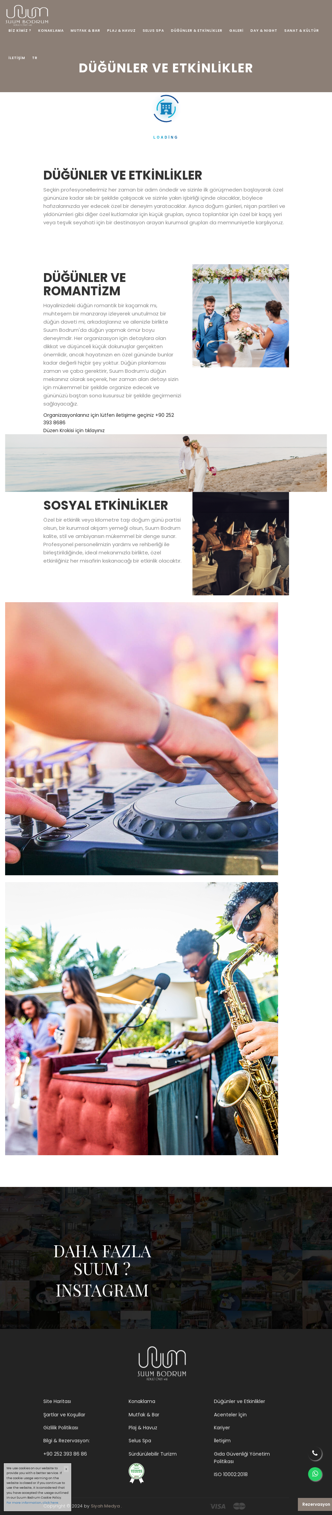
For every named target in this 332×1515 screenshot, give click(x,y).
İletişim (222, 1440)
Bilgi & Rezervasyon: (66, 1440)
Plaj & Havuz (143, 1427)
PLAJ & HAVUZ (121, 30)
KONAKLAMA (51, 30)
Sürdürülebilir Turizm (153, 1453)
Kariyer (222, 1427)
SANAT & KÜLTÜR (301, 30)
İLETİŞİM (17, 57)
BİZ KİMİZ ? (20, 30)
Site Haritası (57, 1401)
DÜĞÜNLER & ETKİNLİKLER (196, 30)
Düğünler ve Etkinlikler (239, 1401)
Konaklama (142, 1401)
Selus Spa (140, 1440)
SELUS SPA (153, 30)
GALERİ (236, 30)
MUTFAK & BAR (85, 30)
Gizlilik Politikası (60, 1427)
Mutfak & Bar (144, 1414)
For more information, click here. (32, 1503)
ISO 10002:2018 (231, 1474)
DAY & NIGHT (263, 30)
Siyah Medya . (106, 1506)
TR (35, 57)
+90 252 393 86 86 (65, 1453)
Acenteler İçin (230, 1414)
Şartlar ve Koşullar (64, 1414)
